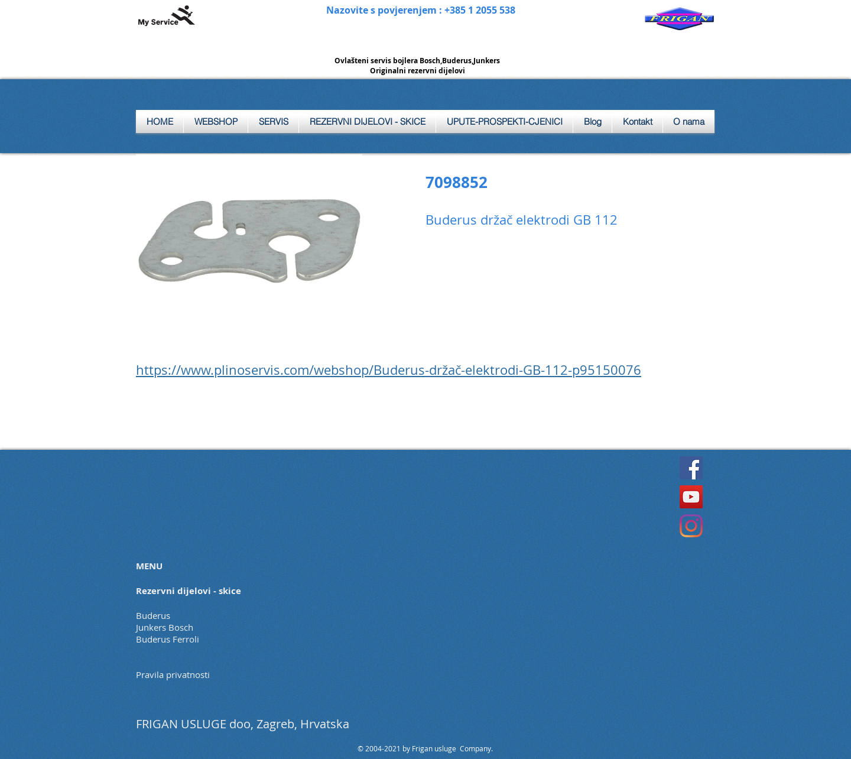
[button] (273, 121)
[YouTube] (691, 496)
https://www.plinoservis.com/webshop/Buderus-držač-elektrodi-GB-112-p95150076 (388, 369)
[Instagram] (691, 525)
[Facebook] (691, 467)
